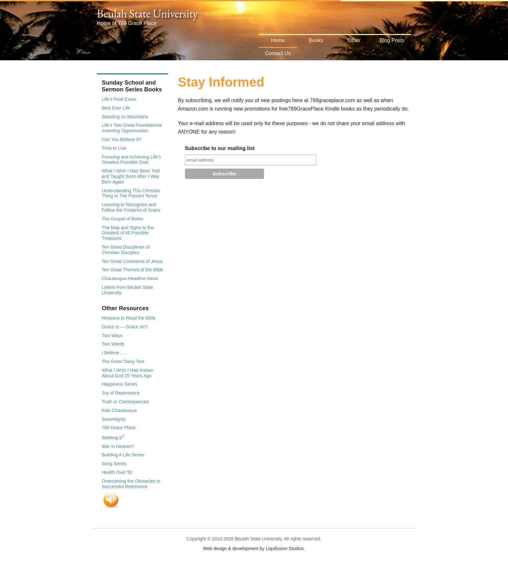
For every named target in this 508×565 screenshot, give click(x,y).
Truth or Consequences (125, 401)
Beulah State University (147, 13)
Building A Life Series (123, 454)
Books (316, 40)
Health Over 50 (117, 472)
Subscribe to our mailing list (220, 148)
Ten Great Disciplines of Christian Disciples (126, 249)
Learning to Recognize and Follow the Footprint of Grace (131, 207)
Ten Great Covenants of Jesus (132, 261)
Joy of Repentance (121, 392)
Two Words (113, 344)
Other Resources (125, 308)
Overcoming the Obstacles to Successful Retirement (131, 483)
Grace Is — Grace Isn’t (125, 326)
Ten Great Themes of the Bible (132, 269)
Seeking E (113, 437)
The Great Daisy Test (123, 361)
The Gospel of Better (123, 218)
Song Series (114, 463)
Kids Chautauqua (119, 410)
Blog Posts (392, 40)
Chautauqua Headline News (130, 278)
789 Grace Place (118, 427)
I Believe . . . (114, 352)
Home (278, 40)
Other (354, 40)
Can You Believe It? (121, 139)
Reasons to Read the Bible (129, 318)
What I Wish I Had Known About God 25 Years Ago (128, 373)
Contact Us (278, 53)
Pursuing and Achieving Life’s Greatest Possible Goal (131, 159)
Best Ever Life (116, 108)
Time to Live (114, 148)
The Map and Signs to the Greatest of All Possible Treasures (128, 233)
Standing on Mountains (125, 116)
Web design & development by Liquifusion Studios (253, 548)
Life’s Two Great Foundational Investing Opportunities (132, 128)
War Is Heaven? (118, 446)
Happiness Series (119, 384)
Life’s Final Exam (119, 99)
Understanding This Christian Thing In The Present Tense (131, 193)
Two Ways (112, 335)
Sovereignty (114, 419)
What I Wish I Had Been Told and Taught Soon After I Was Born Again (131, 176)
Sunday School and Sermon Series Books (132, 86)
